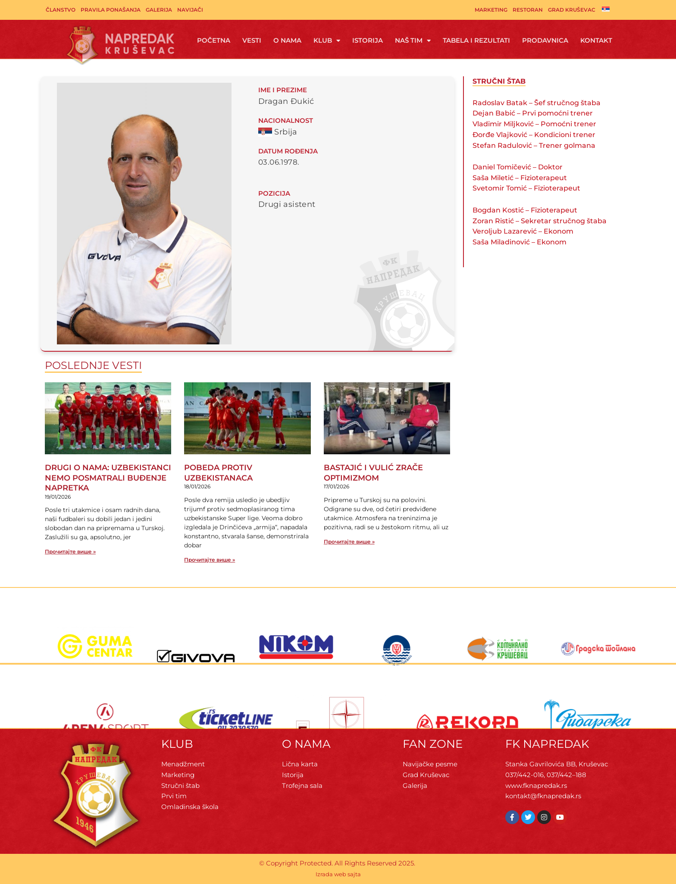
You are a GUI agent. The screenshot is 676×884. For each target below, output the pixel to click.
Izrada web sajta (338, 874)
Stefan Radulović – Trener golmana (534, 145)
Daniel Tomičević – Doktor (518, 167)
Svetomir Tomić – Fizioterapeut (526, 188)
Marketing (491, 9)
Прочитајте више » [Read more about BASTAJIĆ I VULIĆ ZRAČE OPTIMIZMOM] (349, 541)
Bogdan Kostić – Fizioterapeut (525, 210)
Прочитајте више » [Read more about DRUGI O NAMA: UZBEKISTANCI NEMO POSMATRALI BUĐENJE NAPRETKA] (70, 551)
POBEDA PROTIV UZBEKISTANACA (218, 472)
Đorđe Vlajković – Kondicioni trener (534, 135)
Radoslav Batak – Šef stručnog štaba (537, 103)
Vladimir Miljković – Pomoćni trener (534, 124)
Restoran (528, 9)
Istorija (367, 40)
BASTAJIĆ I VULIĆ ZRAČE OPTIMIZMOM (373, 472)
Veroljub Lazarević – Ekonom (523, 231)
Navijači (190, 9)
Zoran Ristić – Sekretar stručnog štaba (540, 221)
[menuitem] (606, 9)
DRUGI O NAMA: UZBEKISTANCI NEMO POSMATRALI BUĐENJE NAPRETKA (108, 478)
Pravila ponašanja (111, 9)
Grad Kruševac (571, 9)
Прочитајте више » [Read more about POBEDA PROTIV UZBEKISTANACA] (209, 559)
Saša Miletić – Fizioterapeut (520, 178)
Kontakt (596, 40)
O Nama (287, 40)
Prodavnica (545, 40)
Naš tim (413, 40)
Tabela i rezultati (476, 40)
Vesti (251, 40)
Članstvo (60, 9)
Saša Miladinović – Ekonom (519, 242)
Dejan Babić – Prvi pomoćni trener (533, 113)
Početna (213, 40)
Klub (326, 40)
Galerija (159, 9)
